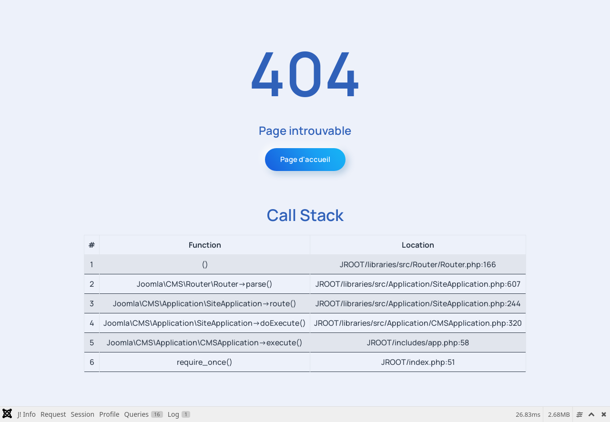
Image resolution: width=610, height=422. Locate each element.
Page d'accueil (305, 159)
